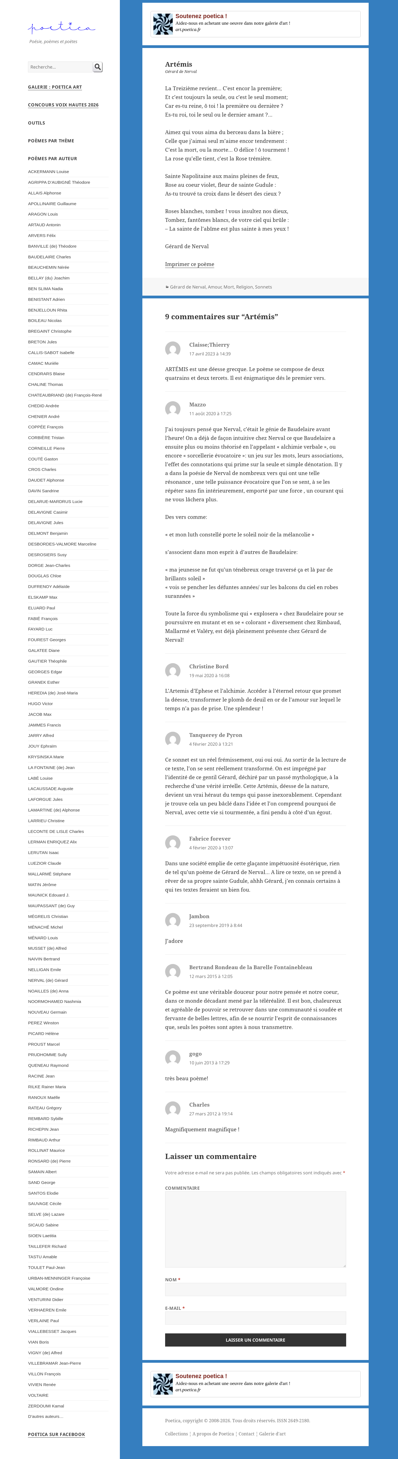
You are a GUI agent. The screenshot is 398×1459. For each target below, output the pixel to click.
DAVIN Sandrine (43, 490)
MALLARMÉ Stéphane (49, 874)
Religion (244, 287)
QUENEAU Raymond (48, 1065)
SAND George (41, 1182)
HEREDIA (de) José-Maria (53, 693)
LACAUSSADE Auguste (50, 788)
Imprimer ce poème (189, 264)
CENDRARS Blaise (46, 373)
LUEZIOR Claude (44, 863)
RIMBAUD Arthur (44, 1140)
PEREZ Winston (43, 1022)
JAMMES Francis (44, 725)
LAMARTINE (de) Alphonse (54, 810)
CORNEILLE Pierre (46, 448)
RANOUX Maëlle (44, 1097)
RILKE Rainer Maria (47, 1086)
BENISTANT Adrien (46, 299)
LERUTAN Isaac (43, 852)
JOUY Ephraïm (42, 746)
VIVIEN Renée (42, 1384)
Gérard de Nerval (188, 287)
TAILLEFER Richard (47, 1246)
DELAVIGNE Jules (45, 522)
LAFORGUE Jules (45, 799)
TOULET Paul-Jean (46, 1267)
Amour (214, 287)
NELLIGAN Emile (44, 969)
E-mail (175, 1308)
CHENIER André (44, 416)
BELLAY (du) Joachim (48, 278)
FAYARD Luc (40, 629)
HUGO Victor (40, 703)
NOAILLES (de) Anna (48, 991)
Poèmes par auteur (52, 158)
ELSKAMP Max (42, 597)
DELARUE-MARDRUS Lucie (55, 501)
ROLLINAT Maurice (46, 1150)
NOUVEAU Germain (47, 1012)
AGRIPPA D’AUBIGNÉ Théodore (59, 182)
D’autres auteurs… (45, 1416)
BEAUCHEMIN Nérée (48, 267)
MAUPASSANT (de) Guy (51, 905)
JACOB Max (39, 714)
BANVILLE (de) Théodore (52, 246)
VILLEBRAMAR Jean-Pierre (54, 1363)
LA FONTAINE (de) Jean (51, 767)
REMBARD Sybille (45, 1118)
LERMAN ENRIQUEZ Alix (52, 841)
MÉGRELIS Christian (48, 916)
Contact (247, 1434)
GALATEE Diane (44, 650)
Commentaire (182, 1188)
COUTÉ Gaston (43, 459)
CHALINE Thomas (45, 384)
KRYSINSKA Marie (46, 756)
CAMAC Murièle (43, 363)
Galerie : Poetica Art (55, 87)
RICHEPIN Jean (43, 1129)
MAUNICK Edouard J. (48, 895)
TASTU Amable (42, 1256)
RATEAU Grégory (44, 1107)
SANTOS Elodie (43, 1193)
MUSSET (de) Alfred (47, 948)
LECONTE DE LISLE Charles (56, 831)
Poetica (172, 1421)
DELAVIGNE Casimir (48, 512)
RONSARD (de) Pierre (49, 1161)
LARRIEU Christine (46, 820)
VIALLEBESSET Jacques (52, 1331)
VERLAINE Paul (43, 1320)
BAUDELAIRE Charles (49, 257)
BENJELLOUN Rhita (47, 310)
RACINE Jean (41, 1076)
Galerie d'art (272, 1434)
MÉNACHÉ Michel (45, 927)
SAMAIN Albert (42, 1171)
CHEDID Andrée (43, 405)
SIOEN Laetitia (42, 1235)
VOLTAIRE (38, 1395)
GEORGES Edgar (45, 671)
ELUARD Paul (41, 608)
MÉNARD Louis (43, 937)
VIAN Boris (38, 1342)
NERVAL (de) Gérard (48, 980)
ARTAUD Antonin (44, 224)
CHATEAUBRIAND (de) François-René (65, 395)
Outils (36, 123)
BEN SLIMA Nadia (45, 288)
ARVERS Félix (42, 235)
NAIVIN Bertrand (44, 959)
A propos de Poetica (213, 1434)
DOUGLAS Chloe (44, 575)
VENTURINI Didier (45, 1299)
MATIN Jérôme (42, 884)
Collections (176, 1434)
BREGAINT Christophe (49, 331)
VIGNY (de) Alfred (45, 1352)
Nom (173, 1280)
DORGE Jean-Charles (49, 565)
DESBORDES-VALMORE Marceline (62, 544)
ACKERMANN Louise (48, 171)
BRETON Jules (42, 342)
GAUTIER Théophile (47, 661)
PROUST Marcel (44, 1044)
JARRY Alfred (41, 735)
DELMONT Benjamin (48, 533)
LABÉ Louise (40, 778)
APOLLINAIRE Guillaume (52, 203)
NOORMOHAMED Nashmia (54, 1001)
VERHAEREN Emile (47, 1310)
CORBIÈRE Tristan (46, 437)
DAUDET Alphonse (46, 480)
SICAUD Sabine (43, 1225)
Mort (229, 287)
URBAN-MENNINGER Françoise (59, 1278)
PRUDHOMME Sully (47, 1054)
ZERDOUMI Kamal (46, 1406)
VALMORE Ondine (45, 1288)
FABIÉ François (43, 618)
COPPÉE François (45, 427)
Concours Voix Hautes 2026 (63, 105)
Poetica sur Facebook (56, 1434)
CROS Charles (42, 469)
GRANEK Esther (44, 682)
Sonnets (263, 287)
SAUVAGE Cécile (44, 1203)
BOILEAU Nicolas (44, 320)
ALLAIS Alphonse (44, 193)
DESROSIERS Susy (47, 554)
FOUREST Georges (47, 639)
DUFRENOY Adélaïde (49, 586)
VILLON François (44, 1374)
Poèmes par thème (51, 141)
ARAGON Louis (43, 214)
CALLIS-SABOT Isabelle (51, 352)
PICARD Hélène (43, 1033)
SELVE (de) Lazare (46, 1214)
